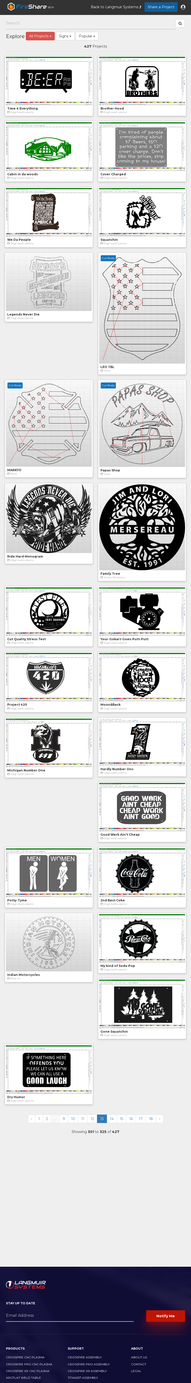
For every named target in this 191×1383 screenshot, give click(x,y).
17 (141, 1119)
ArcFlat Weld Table (23, 1378)
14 (112, 1119)
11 (82, 1119)
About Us (139, 1357)
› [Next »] (159, 1119)
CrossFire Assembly (85, 1357)
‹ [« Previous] (31, 1119)
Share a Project (161, 7)
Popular (87, 36)
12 (92, 1119)
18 (151, 1119)
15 (121, 1119)
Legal (136, 1371)
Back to (116, 7)
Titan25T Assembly (83, 1378)
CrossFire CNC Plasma (25, 1357)
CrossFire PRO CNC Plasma (29, 1364)
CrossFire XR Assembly (87, 1371)
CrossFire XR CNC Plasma (27, 1371)
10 (73, 1119)
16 (131, 1119)
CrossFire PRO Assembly (89, 1364)
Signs (65, 36)
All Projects (40, 36)
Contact (138, 1364)
